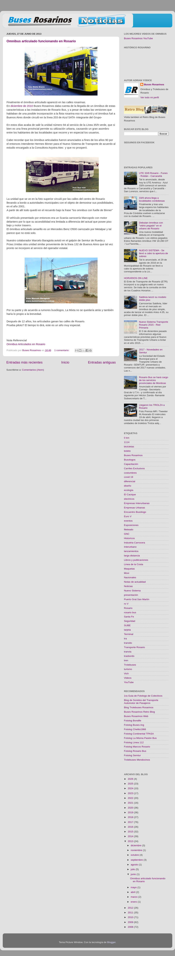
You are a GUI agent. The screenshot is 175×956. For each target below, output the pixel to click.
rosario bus (130, 612)
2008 (131, 927)
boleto (127, 451)
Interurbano (130, 546)
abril (133, 892)
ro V (126, 603)
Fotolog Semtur (132, 755)
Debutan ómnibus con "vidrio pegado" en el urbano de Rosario (151, 225)
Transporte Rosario (134, 647)
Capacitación (131, 464)
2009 (131, 922)
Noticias (128, 586)
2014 (131, 836)
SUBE (127, 625)
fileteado (128, 529)
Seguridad (129, 621)
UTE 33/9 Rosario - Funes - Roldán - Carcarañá (153, 174)
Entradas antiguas (102, 362)
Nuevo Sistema (132, 590)
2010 (131, 917)
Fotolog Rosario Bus (135, 751)
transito (128, 643)
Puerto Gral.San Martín (136, 599)
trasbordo (129, 656)
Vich (126, 673)
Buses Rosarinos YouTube (138, 38)
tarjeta (127, 629)
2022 (131, 798)
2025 (131, 783)
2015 (131, 831)
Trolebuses (130, 664)
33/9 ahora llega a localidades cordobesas (152, 199)
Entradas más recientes (24, 362)
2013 (131, 841)
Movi (126, 573)
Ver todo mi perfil (149, 97)
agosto (135, 864)
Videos (127, 678)
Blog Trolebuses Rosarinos (138, 707)
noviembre (137, 850)
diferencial (129, 481)
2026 (131, 779)
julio (133, 869)
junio (134, 874)
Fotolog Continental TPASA (139, 733)
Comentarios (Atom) (33, 369)
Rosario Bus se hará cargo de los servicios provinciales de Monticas (153, 380)
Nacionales (130, 577)
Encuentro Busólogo (135, 512)
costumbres (130, 472)
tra (125, 638)
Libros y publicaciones (136, 560)
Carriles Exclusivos (134, 468)
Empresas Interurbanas (136, 503)
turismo (128, 669)
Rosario (128, 608)
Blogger (111, 942)
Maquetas (129, 568)
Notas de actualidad (135, 581)
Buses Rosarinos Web (136, 716)
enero (134, 901)
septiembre (137, 859)
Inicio (65, 362)
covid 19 (128, 477)
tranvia (127, 651)
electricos (129, 499)
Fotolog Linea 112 (134, 742)
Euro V (127, 516)
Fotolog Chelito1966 (135, 729)
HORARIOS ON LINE (136, 278)
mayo (134, 887)
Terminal (128, 634)
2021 (131, 802)
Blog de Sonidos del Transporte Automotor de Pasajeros (141, 701)
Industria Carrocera (134, 542)
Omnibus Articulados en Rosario (26, 344)
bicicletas (129, 446)
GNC (126, 534)
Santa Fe (129, 616)
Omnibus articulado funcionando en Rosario (41, 41)
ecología (128, 490)
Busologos (129, 459)
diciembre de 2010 (22, 105)
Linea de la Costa (133, 564)
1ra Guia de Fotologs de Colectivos (143, 695)
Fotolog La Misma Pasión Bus (140, 738)
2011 (131, 912)
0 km (126, 437)
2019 (131, 812)
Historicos (129, 538)
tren (126, 660)
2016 (131, 826)
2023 (131, 793)
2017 (131, 822)
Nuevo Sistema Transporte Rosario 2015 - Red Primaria (153, 324)
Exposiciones (131, 525)
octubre (135, 855)
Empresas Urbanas (134, 507)
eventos (128, 520)
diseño (127, 485)
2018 (131, 817)
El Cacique (130, 494)
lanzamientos (131, 551)
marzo (134, 896)
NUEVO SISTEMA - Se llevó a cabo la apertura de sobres (153, 253)
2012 (131, 907)
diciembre (136, 845)
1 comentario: (62, 350)
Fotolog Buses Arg (134, 725)
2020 (131, 807)
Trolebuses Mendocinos (137, 759)
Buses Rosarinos (154, 84)
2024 (131, 788)
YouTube (129, 682)
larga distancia (132, 555)
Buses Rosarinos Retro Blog (139, 711)
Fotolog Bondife (132, 720)
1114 (126, 442)
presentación (131, 595)
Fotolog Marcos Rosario (137, 746)
